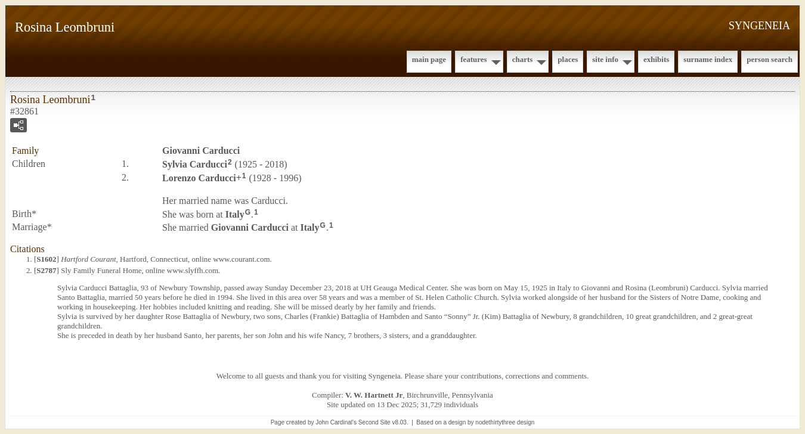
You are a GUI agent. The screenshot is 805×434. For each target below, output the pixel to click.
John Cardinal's (336, 422)
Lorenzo (199, 178)
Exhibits (656, 59)
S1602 (46, 259)
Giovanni (201, 150)
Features (473, 59)
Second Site (374, 422)
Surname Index (707, 59)
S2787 (46, 270)
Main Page (429, 59)
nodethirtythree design (504, 422)
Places (568, 59)
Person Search (769, 59)
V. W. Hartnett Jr (373, 394)
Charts (522, 59)
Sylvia (194, 164)
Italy (234, 214)
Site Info (605, 59)
